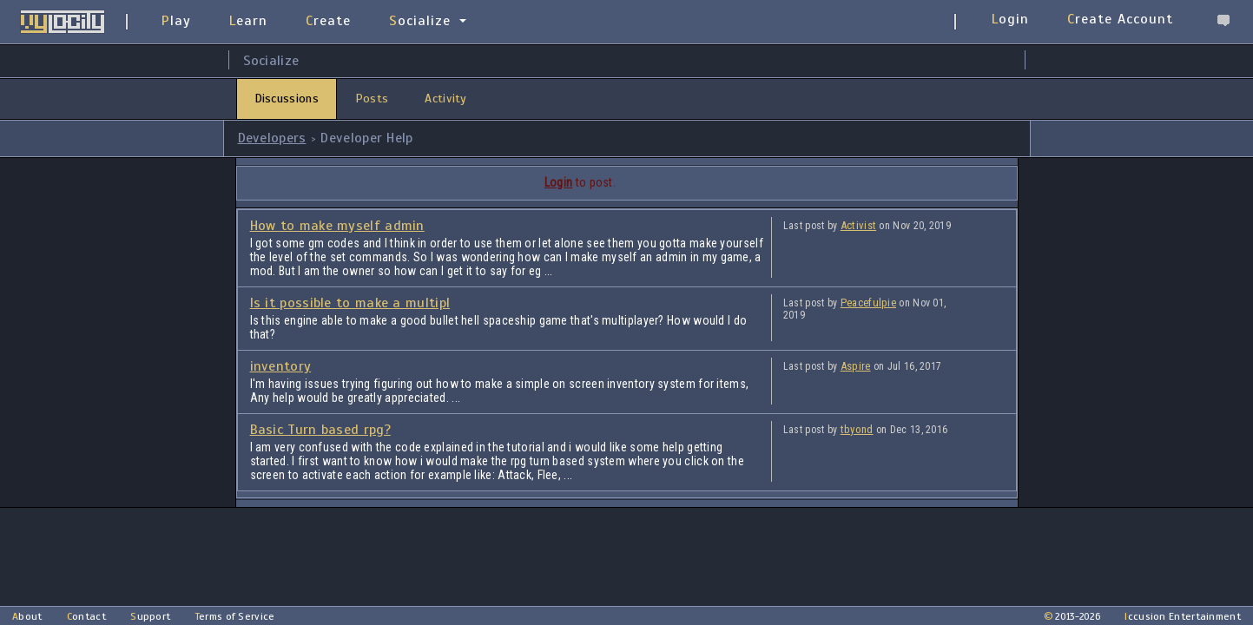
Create (328, 21)
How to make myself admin (337, 225)
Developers (272, 138)
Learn (248, 21)
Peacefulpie (868, 302)
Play (176, 21)
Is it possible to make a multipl (350, 303)
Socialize (420, 21)
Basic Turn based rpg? (320, 429)
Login (1010, 19)
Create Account (1120, 19)
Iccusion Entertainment (1182, 616)
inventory (281, 366)
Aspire (856, 365)
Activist (858, 225)
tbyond (857, 429)
